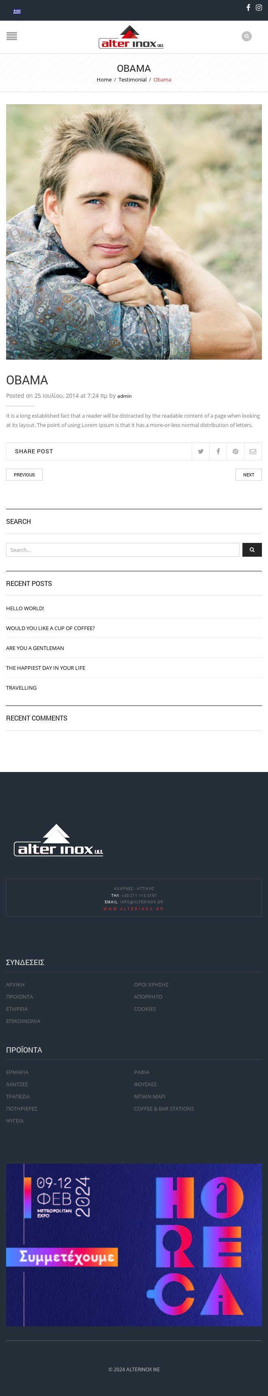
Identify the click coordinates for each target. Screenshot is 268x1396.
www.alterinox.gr (134, 909)
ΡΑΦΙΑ (141, 1072)
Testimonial (133, 79)
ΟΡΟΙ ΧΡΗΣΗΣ (151, 984)
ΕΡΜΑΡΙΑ (17, 1072)
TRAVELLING (21, 687)
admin (124, 395)
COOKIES (145, 1008)
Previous (24, 475)
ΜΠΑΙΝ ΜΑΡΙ (150, 1096)
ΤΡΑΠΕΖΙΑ (18, 1096)
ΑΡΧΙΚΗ (15, 984)
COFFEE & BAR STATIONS (164, 1108)
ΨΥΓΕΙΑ (15, 1120)
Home (104, 79)
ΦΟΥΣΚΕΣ (145, 1084)
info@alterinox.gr (141, 902)
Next (248, 475)
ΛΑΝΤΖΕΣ (17, 1084)
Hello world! (25, 608)
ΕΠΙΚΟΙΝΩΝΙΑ (23, 1021)
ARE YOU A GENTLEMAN (35, 648)
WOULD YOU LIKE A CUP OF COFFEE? (50, 628)
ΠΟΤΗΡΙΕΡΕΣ (21, 1108)
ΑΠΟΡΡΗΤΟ (148, 996)
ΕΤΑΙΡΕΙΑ (17, 1008)
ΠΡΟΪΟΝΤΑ (19, 996)
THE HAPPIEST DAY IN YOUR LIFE (45, 667)
